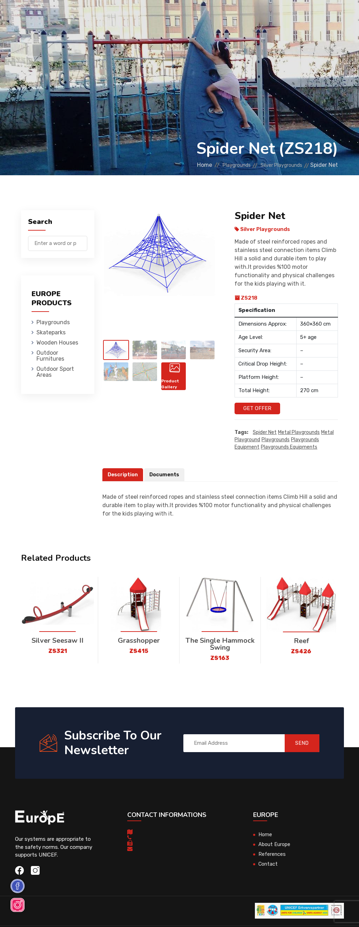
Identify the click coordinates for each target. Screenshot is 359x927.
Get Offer (257, 408)
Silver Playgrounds (277, 165)
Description (123, 474)
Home (186, 165)
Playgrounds (90, 16)
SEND (298, 743)
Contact (268, 864)
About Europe (275, 844)
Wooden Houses (174, 16)
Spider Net (265, 432)
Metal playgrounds (299, 432)
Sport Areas (241, 47)
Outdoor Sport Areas (55, 372)
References (272, 854)
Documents (166, 474)
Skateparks (131, 16)
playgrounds (276, 440)
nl (316, 38)
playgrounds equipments (289, 447)
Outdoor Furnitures (230, 16)
